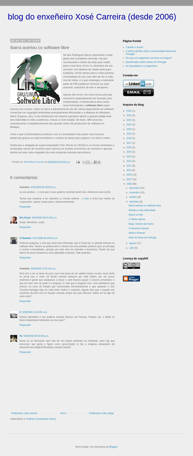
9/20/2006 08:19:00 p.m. (43, 187)
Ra (20, 336)
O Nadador (25, 238)
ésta (87, 198)
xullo (132, 248)
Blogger (113, 446)
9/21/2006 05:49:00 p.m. (45, 238)
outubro (133, 197)
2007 (129, 179)
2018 (129, 138)
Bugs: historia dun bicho (141, 224)
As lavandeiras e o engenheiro (141, 66)
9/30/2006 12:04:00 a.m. (35, 312)
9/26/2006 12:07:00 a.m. (43, 268)
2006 (129, 184)
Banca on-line (136, 214)
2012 (129, 165)
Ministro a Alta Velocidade (142, 210)
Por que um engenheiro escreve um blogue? (149, 58)
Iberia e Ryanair (137, 233)
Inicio (63, 413)
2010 (129, 170)
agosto (133, 243)
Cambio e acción (134, 47)
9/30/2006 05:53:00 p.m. (36, 336)
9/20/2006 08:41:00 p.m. (44, 217)
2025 (129, 111)
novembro (134, 192)
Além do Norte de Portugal (142, 237)
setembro (134, 201)
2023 (129, 120)
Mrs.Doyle (25, 217)
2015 (129, 152)
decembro (134, 188)
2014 (129, 156)
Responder (25, 206)
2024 (129, 115)
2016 (129, 147)
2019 (129, 133)
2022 (129, 124)
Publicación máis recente (24, 413)
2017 (129, 143)
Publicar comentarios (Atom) (41, 419)
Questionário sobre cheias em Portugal (146, 62)
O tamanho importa (139, 228)
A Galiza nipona (137, 219)
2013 (129, 161)
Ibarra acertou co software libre (145, 205)
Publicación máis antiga (101, 413)
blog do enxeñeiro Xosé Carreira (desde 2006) (92, 16)
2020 (129, 129)
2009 (129, 174)
